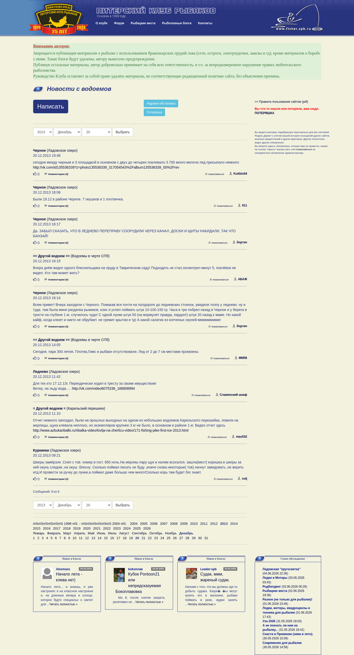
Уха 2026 (269, 621)
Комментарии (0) (56, 174)
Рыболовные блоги (177, 23)
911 (242, 205)
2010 (194, 524)
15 (106, 538)
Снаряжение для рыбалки (282, 643)
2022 (107, 528)
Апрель (79, 533)
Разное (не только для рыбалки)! (287, 599)
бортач (239, 242)
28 (187, 538)
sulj (242, 478)
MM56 (240, 358)
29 (194, 538)
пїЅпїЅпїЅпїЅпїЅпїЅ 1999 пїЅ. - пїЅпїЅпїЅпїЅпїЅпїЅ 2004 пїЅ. (80, 524)
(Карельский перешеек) (69, 408)
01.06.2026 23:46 (275, 604)
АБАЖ (240, 279)
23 (156, 538)
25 (169, 538)
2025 (137, 528)
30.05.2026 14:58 (275, 647)
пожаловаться (214, 174)
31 (206, 538)
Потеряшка (154, 112)
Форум (119, 23)
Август (124, 533)
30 (200, 538)
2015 (37, 528)
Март (67, 533)
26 (175, 538)
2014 (234, 524)
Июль (112, 533)
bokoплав (135, 569)
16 (112, 538)
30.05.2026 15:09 (275, 638)
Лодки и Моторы (275, 578)
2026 (147, 528)
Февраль (54, 533)
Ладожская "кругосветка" (281, 569)
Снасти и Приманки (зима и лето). (288, 634)
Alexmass (63, 569)
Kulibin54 (238, 173)
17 (118, 538)
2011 (204, 524)
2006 (154, 524)
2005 (144, 524)
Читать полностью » (63, 604)
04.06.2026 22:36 (275, 573)
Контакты (205, 23)
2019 (77, 528)
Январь (39, 533)
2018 (66, 528)
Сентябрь (139, 533)
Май (91, 533)
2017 (57, 528)
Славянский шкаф (231, 395)
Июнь (101, 533)
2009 (184, 524)
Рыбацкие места (143, 23)
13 (93, 538)
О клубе (101, 23)
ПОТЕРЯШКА (264, 113)
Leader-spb (208, 569)
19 (131, 538)
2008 (174, 524)
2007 (164, 524)
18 (125, 538)
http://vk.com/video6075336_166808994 (103, 388)
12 (87, 538)
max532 (239, 436)
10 (74, 538)
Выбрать (123, 132)
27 (181, 538)
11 (81, 538)
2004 (134, 524)
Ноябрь (171, 533)
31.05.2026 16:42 (291, 630)
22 (150, 538)
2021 (97, 528)
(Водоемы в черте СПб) (71, 256)
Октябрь (155, 533)
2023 (117, 528)
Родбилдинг (272, 586)
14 (100, 538)
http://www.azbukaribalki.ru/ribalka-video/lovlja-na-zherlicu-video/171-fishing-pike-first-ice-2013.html (110, 430)
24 (162, 538)
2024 (127, 528)
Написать (50, 106)
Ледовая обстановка (161, 103)
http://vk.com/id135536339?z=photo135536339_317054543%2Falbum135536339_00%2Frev (106, 167)
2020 (87, 528)
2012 (214, 524)
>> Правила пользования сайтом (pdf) (281, 101)
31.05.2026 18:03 (289, 621)
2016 (47, 528)
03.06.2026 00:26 (294, 586)
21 (143, 538)
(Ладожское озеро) (55, 150)
